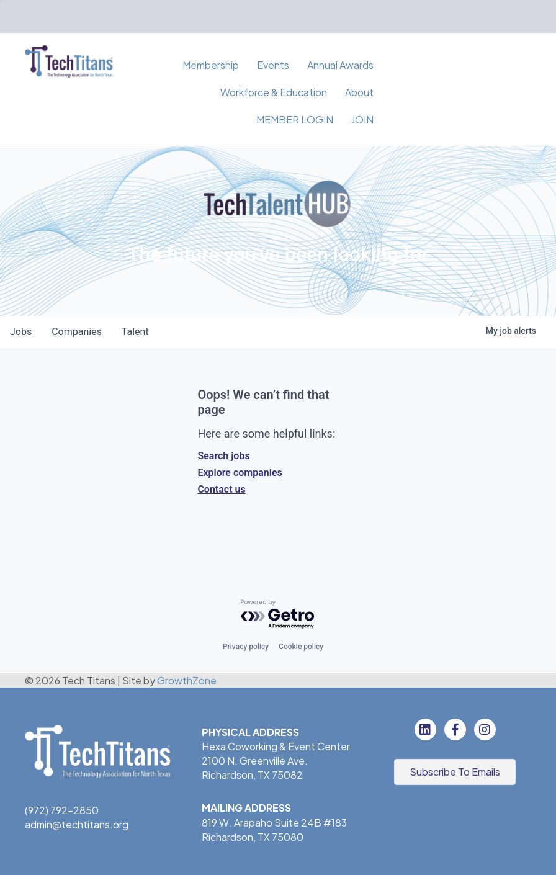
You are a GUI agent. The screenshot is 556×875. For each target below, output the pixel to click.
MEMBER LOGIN (294, 119)
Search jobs (223, 456)
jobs (21, 332)
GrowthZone (187, 680)
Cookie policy (301, 646)
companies (77, 332)
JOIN (362, 119)
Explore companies (239, 472)
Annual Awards (340, 64)
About (359, 92)
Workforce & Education (273, 92)
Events (273, 64)
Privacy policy (246, 646)
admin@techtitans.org (76, 824)
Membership (210, 64)
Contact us (221, 489)
